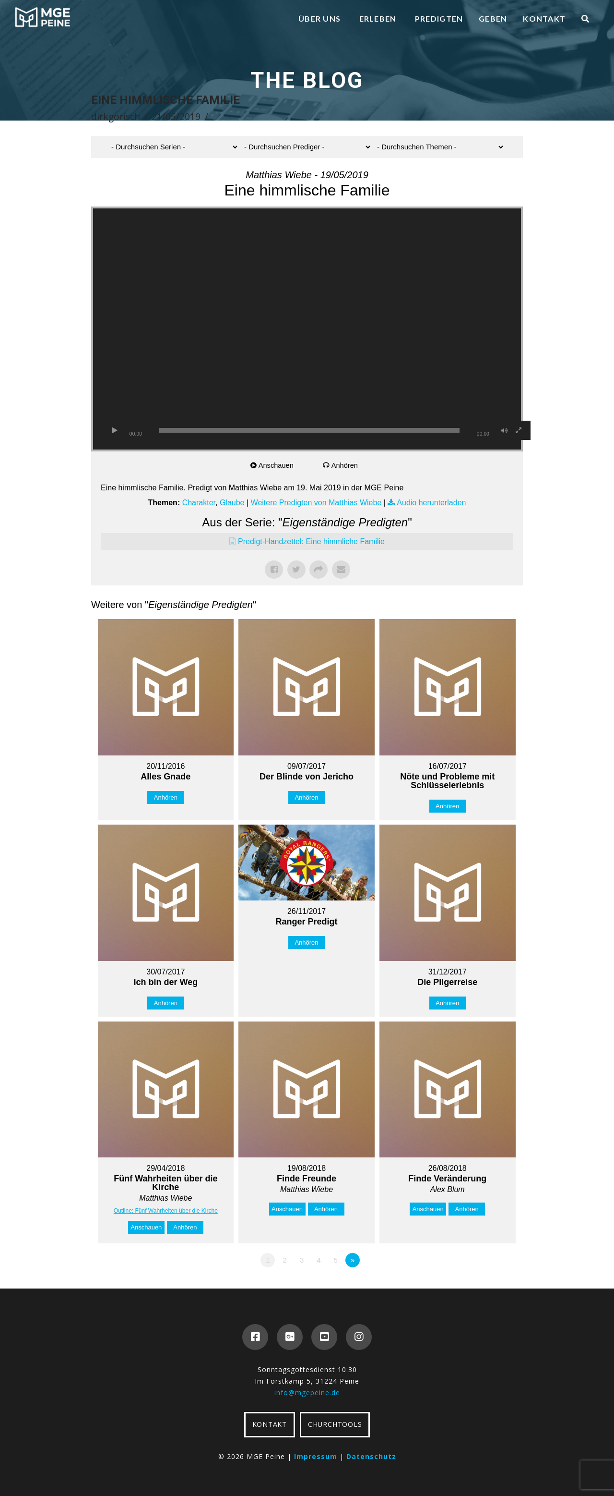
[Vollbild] (518, 430)
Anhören (345, 465)
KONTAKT (269, 1424)
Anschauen (277, 465)
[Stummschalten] (504, 430)
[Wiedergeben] (114, 430)
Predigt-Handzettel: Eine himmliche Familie (311, 541)
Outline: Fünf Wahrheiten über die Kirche (166, 1210)
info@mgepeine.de (307, 1392)
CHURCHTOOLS (335, 1424)
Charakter (198, 503)
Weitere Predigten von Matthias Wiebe (316, 503)
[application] (307, 329)
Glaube (232, 503)
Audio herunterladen (431, 503)
